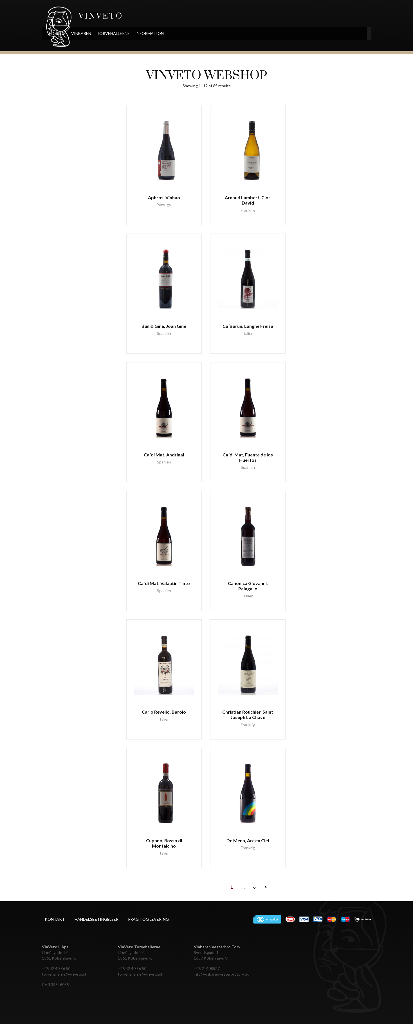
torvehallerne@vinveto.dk (64, 974)
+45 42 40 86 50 (56, 968)
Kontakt (55, 919)
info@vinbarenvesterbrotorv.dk (221, 974)
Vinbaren (114, 33)
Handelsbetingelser (96, 919)
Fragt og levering (148, 919)
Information (182, 33)
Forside (89, 33)
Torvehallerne (145, 33)
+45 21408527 (207, 968)
